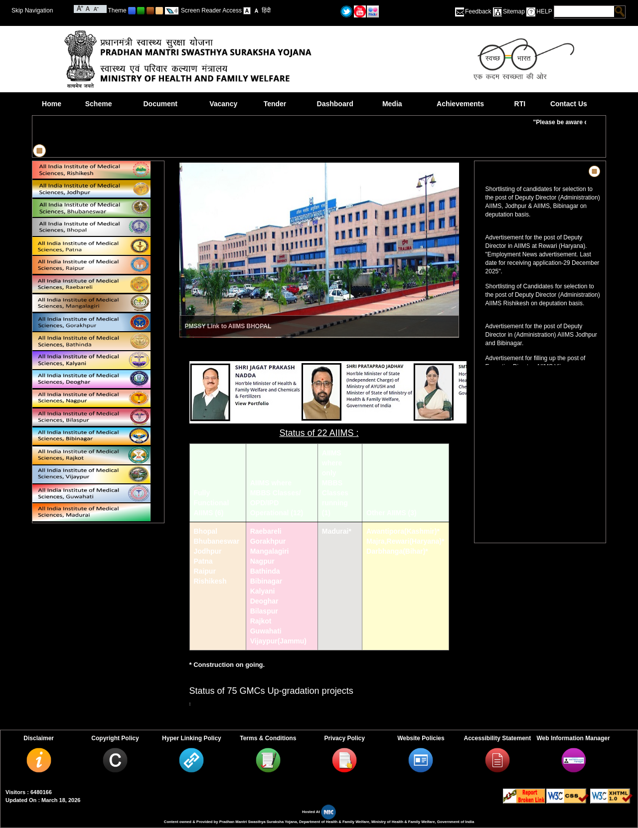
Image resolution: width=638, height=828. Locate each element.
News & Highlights (511, 171)
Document (160, 104)
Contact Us (568, 104)
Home (51, 104)
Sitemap (514, 11)
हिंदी (266, 10)
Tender (275, 104)
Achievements (460, 104)
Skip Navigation (32, 10)
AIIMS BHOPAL (249, 326)
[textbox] (584, 11)
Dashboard (335, 104)
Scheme (98, 104)
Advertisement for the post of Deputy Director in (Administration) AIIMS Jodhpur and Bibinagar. (541, 336)
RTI (520, 104)
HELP (544, 11)
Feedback (478, 11)
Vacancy (223, 104)
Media (392, 104)
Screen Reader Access (211, 10)
